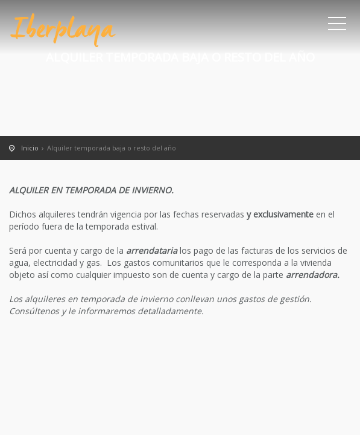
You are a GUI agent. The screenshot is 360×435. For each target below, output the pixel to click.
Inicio (30, 147)
